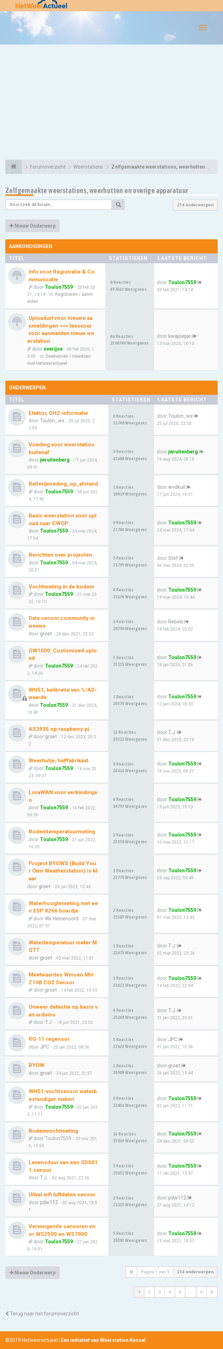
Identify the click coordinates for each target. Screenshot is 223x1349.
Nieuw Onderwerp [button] (32, 226)
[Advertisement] (111, 103)
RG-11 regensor (49, 1039)
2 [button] (149, 1292)
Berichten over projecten (60, 555)
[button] (212, 1292)
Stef (173, 558)
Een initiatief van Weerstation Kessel (103, 1340)
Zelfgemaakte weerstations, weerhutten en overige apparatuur (96, 190)
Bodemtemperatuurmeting (62, 831)
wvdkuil (176, 487)
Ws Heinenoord (61, 918)
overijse (53, 349)
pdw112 (49, 1202)
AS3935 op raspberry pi (59, 729)
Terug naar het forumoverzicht (42, 1313)
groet (46, 634)
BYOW (37, 1065)
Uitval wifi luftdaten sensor (62, 1194)
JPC (44, 1047)
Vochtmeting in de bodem (61, 586)
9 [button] (201, 1292)
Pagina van (155, 1271)
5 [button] (180, 1292)
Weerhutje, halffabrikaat (58, 760)
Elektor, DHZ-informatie (58, 413)
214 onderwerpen (195, 205)
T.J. (172, 732)
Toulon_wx (52, 420)
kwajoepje (179, 336)
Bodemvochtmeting (53, 1131)
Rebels (175, 621)
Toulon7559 (59, 287)
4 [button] (170, 1292)
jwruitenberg (55, 460)
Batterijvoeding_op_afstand (63, 484)
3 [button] (159, 1292)
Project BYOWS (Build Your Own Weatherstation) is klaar (63, 871)
